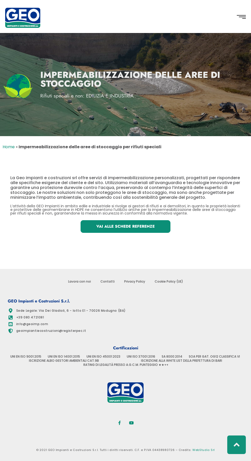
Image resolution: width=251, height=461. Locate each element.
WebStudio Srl (203, 450)
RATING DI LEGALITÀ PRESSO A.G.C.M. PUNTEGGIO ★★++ (125, 365)
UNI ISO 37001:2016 (141, 357)
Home (9, 147)
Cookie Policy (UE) (169, 281)
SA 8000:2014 (172, 357)
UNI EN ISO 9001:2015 (25, 357)
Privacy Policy (134, 281)
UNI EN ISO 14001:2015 (64, 357)
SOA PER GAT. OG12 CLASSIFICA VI (214, 357)
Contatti (107, 281)
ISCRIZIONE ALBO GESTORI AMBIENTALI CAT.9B (64, 361)
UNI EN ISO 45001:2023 (103, 357)
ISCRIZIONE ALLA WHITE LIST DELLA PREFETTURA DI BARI (181, 361)
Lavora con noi (79, 281)
